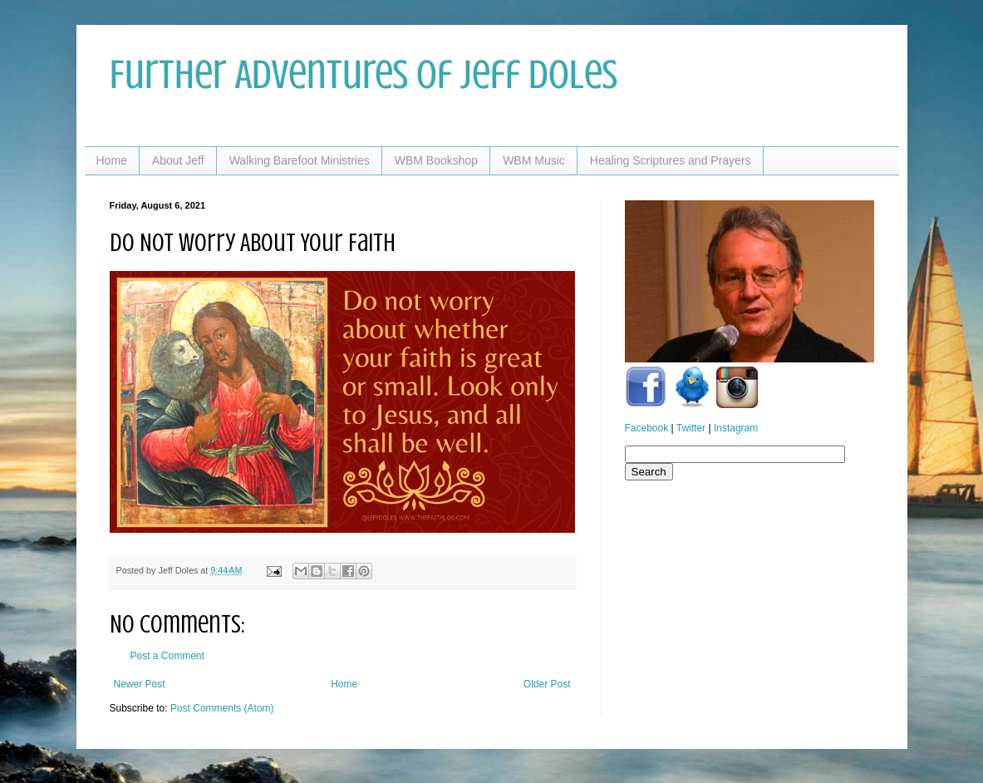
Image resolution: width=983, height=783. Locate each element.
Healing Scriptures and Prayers (670, 160)
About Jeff (178, 160)
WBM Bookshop (436, 160)
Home (111, 160)
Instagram (736, 428)
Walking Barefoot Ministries (299, 160)
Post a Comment (167, 656)
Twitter (690, 428)
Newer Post (139, 684)
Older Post (547, 684)
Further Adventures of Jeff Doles (363, 75)
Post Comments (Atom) (222, 708)
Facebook (647, 428)
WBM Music (534, 160)
